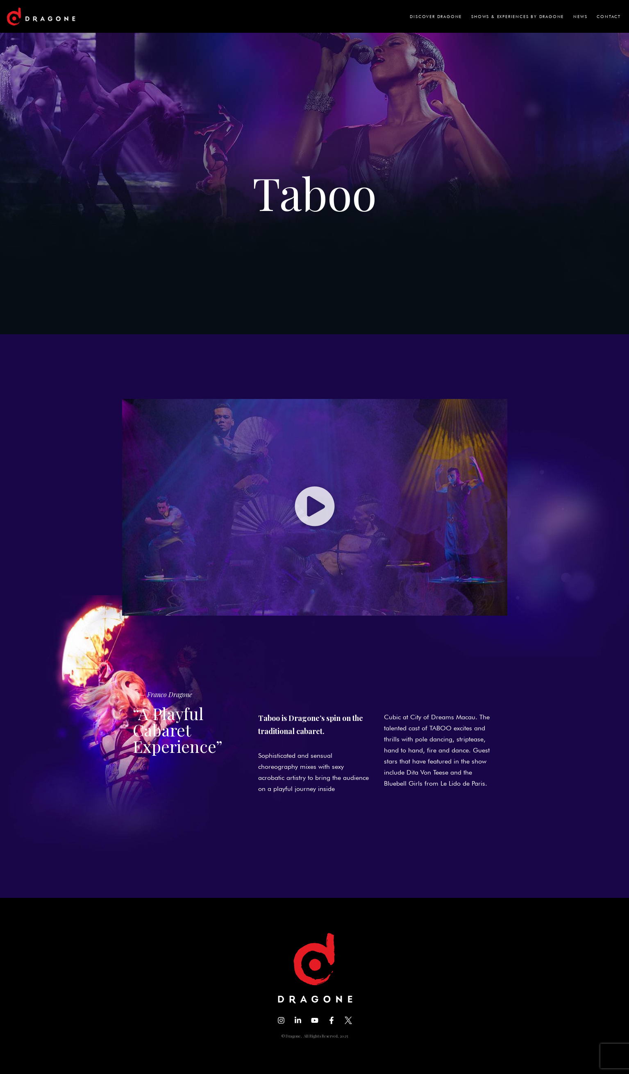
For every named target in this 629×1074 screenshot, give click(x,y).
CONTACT (609, 16)
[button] (314, 507)
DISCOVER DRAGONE (436, 16)
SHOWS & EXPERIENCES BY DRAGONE (517, 16)
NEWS (580, 16)
